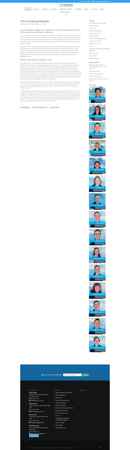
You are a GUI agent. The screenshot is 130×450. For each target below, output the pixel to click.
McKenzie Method (94, 25)
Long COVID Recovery (95, 76)
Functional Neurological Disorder (98, 38)
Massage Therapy (94, 36)
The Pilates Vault (65, 12)
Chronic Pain (92, 28)
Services (53, 9)
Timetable (78, 9)
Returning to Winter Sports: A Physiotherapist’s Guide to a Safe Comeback (98, 67)
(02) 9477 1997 (86, 1)
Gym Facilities (92, 56)
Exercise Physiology (94, 33)
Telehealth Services (94, 58)
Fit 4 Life (91, 46)
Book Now (34, 436)
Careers (102, 9)
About (36, 9)
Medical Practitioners (66, 9)
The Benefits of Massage (96, 74)
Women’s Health (93, 53)
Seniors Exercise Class (95, 43)
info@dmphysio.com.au (37, 400)
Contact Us (94, 9)
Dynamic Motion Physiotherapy (30, 24)
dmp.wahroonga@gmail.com (38, 433)
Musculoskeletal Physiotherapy (97, 23)
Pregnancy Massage (94, 71)
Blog (86, 9)
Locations (44, 9)
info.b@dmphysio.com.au (37, 411)
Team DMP (43, 24)
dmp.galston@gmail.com (37, 422)
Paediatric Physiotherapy (95, 31)
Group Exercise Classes (95, 41)
